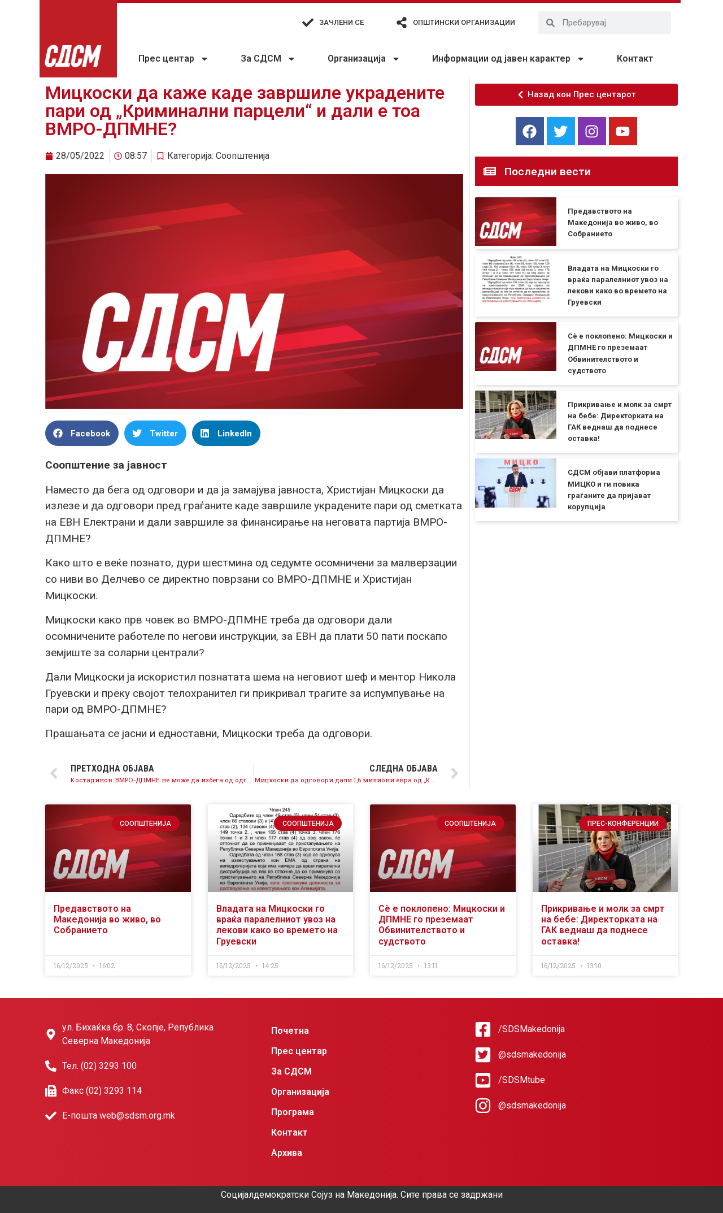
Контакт (635, 58)
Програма (292, 1112)
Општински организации (464, 22)
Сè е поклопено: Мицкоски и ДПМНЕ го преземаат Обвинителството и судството (441, 925)
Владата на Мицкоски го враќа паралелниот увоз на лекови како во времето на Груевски (277, 925)
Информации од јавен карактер (508, 59)
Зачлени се (341, 22)
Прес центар (173, 59)
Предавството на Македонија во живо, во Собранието (613, 222)
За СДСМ (268, 59)
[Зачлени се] (307, 22)
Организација (364, 59)
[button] (82, 433)
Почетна (290, 1030)
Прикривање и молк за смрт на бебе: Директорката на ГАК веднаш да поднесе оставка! (603, 925)
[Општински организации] (401, 22)
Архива (286, 1152)
